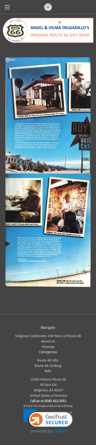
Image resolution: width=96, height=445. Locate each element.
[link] (48, 421)
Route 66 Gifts (48, 360)
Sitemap (48, 346)
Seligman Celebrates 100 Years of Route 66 (48, 335)
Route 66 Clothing (48, 365)
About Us (48, 341)
